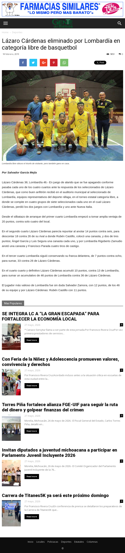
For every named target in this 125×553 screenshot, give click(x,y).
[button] (119, 23)
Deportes (66, 541)
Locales (40, 541)
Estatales (79, 541)
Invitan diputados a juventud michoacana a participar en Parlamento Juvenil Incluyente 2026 (59, 452)
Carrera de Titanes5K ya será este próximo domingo (55, 495)
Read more (32, 340)
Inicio (30, 541)
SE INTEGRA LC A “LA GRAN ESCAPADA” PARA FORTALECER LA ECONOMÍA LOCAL (50, 316)
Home (5, 32)
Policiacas (53, 541)
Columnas (92, 541)
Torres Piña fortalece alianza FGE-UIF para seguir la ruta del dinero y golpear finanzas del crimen (60, 407)
